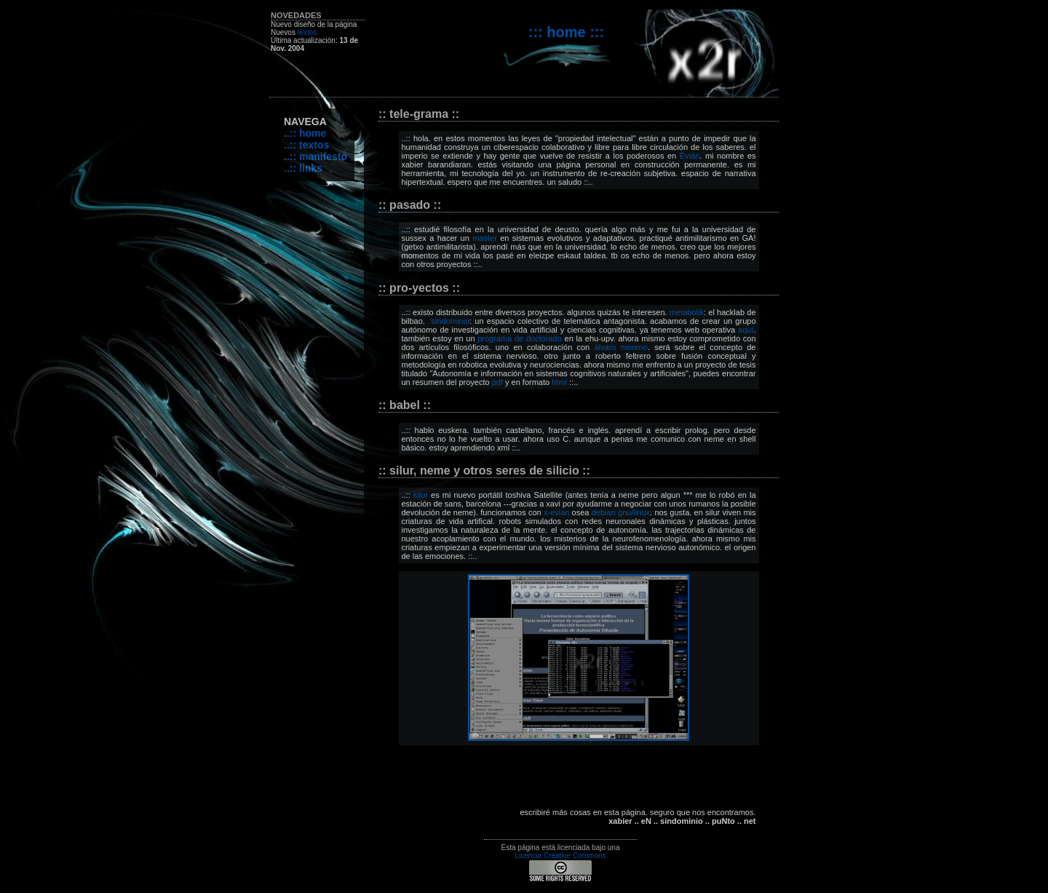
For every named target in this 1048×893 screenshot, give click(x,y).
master (484, 238)
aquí (745, 329)
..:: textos (306, 145)
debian (604, 512)
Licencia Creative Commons (560, 856)
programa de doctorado (519, 338)
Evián (690, 155)
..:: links (303, 168)
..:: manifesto (315, 156)
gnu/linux (634, 512)
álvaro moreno (620, 347)
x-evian (556, 512)
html (559, 382)
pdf (497, 382)
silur (420, 495)
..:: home (305, 133)
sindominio (450, 321)
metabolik (687, 312)
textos (307, 32)
